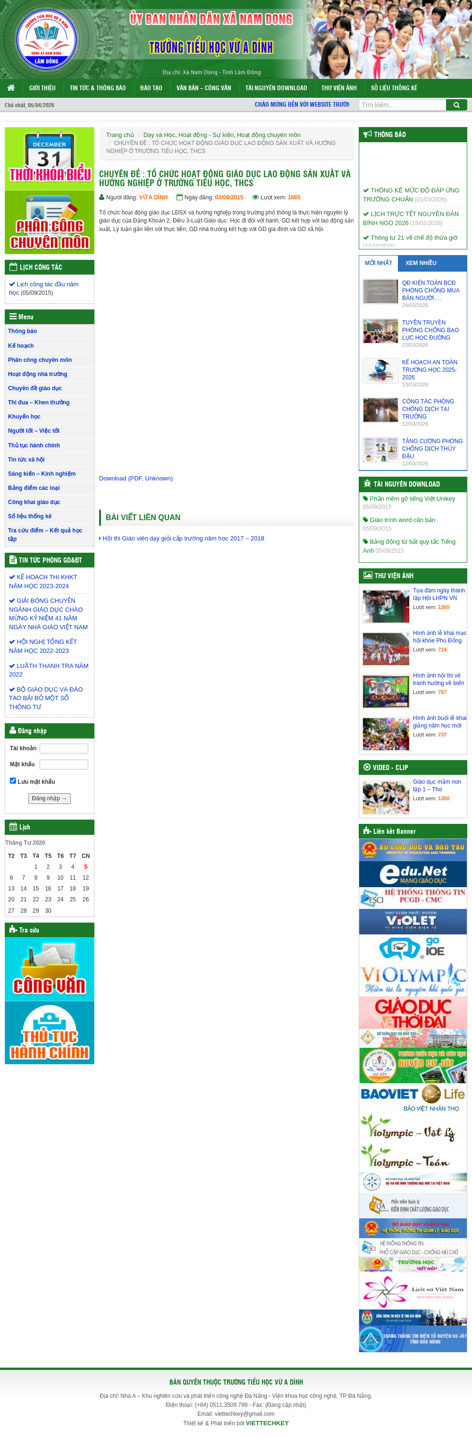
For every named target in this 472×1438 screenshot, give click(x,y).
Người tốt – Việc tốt (33, 431)
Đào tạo (151, 89)
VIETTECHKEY (267, 1423)
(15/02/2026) (426, 227)
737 (442, 734)
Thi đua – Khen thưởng (38, 402)
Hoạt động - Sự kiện (206, 134)
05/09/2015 (377, 507)
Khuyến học (24, 416)
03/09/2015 (229, 197)
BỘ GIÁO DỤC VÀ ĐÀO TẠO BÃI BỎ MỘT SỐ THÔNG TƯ (46, 698)
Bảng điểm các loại (34, 488)
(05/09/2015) (37, 293)
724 (442, 649)
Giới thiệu (42, 89)
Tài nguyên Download (276, 89)
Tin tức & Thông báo (98, 89)
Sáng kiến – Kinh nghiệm (42, 474)
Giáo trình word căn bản (399, 519)
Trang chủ (120, 134)
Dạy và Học (159, 134)
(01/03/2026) (430, 203)
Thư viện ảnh (339, 89)
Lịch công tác (41, 268)
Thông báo (22, 331)
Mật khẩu (22, 764)
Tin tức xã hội (26, 459)
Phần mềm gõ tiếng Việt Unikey (409, 498)
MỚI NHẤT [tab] (378, 263)
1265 (443, 607)
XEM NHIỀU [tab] (421, 263)
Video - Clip (390, 768)
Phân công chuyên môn (40, 360)
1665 (294, 197)
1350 (443, 798)
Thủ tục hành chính (34, 445)
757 (442, 692)
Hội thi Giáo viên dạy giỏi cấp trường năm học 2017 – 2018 (183, 538)
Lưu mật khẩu (32, 781)
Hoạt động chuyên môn (269, 134)
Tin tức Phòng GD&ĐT (50, 560)
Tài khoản (23, 748)
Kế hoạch (21, 345)
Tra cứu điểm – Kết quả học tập (45, 534)
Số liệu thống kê (394, 89)
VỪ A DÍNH (153, 197)
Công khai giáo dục (34, 502)
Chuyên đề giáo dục (35, 388)
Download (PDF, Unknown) (136, 478)
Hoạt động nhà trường (37, 374)
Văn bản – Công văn (204, 89)
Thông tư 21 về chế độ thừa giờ (410, 241)
